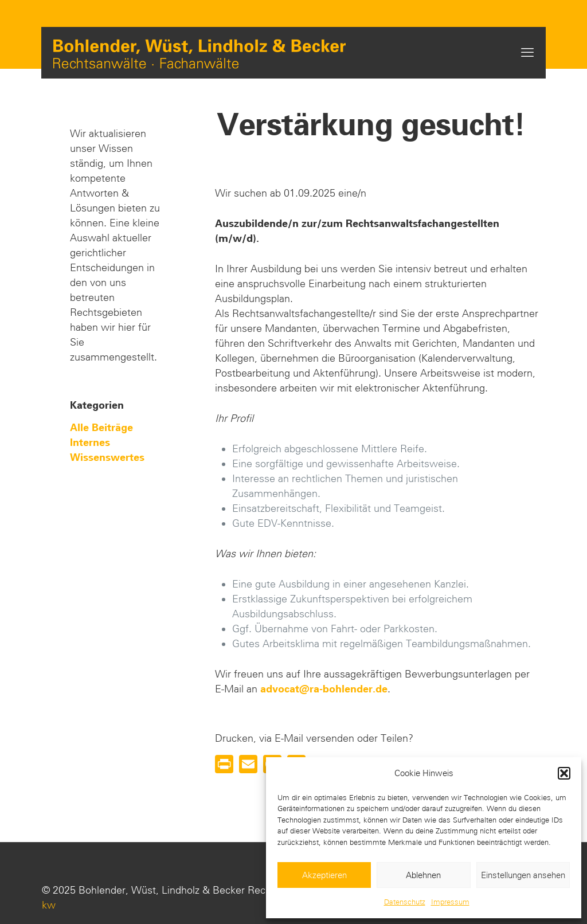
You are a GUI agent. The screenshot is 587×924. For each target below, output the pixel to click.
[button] (564, 773)
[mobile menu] (527, 52)
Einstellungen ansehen (523, 875)
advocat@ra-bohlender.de (324, 689)
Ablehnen (423, 875)
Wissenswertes (107, 457)
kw (49, 905)
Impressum (450, 902)
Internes (90, 442)
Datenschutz (404, 902)
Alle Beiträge (101, 427)
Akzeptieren (324, 875)
